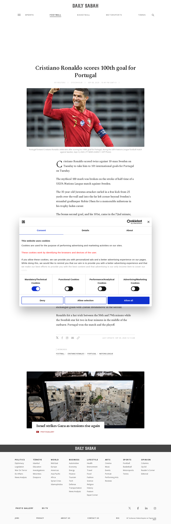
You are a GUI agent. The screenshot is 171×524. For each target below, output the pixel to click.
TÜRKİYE (37, 459)
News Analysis (21, 477)
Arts (108, 459)
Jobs (17, 518)
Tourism (72, 477)
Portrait (108, 474)
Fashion (90, 477)
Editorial (144, 474)
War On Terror (21, 470)
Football (55, 15)
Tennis (142, 15)
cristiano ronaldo (76, 354)
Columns (144, 463)
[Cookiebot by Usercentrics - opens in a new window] (129, 222)
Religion (90, 484)
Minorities (37, 474)
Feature (90, 491)
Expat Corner (92, 495)
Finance (72, 474)
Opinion (146, 459)
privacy (40, 518)
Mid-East (54, 463)
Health (89, 463)
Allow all (128, 300)
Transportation (75, 488)
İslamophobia (57, 484)
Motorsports (114, 15)
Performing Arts (111, 477)
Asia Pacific (55, 474)
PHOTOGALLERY (47, 432)
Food (89, 474)
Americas (55, 470)
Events (107, 470)
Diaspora (37, 477)
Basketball (83, 15)
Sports (29, 15)
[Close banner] (148, 222)
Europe (54, 467)
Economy (73, 467)
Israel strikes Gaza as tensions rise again (68, 426)
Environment (92, 467)
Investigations (38, 470)
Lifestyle (92, 459)
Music (107, 467)
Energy (72, 470)
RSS (117, 518)
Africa (53, 477)
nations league (106, 354)
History (90, 488)
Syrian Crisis (56, 481)
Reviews (108, 481)
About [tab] (129, 230)
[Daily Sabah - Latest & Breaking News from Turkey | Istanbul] (85, 5)
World (55, 459)
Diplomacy (19, 463)
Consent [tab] (41, 230)
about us (65, 518)
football (60, 354)
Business (74, 459)
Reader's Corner (148, 470)
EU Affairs (19, 474)
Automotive (74, 463)
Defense (72, 484)
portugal (91, 354)
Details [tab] (85, 230)
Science (90, 481)
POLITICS (20, 459)
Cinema (108, 463)
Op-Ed (143, 467)
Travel (89, 470)
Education (37, 467)
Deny (42, 300)
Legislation (19, 467)
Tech (71, 481)
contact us (93, 518)
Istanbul (36, 463)
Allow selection (85, 300)
